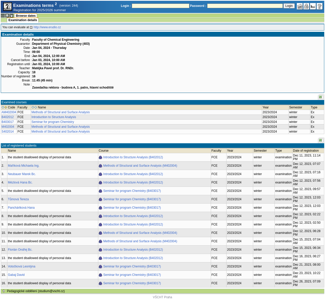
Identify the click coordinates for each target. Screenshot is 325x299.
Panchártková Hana (21, 207)
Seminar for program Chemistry (52, 122)
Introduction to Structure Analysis (53, 117)
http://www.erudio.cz (47, 27)
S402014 (8, 131)
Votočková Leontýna (21, 266)
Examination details (22, 20)
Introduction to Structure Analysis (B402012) (133, 157)
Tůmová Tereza (18, 199)
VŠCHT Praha (162, 297)
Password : (198, 6)
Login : (126, 6)
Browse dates (26, 16)
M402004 (8, 127)
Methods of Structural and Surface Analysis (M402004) (140, 165)
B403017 (8, 122)
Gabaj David (16, 275)
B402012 (8, 117)
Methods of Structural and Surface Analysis (60, 112)
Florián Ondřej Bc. (20, 249)
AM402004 (9, 112)
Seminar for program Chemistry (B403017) (132, 191)
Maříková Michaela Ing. (23, 165)
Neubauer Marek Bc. (22, 174)
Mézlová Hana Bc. (20, 182)
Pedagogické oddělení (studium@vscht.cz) (36, 291)
